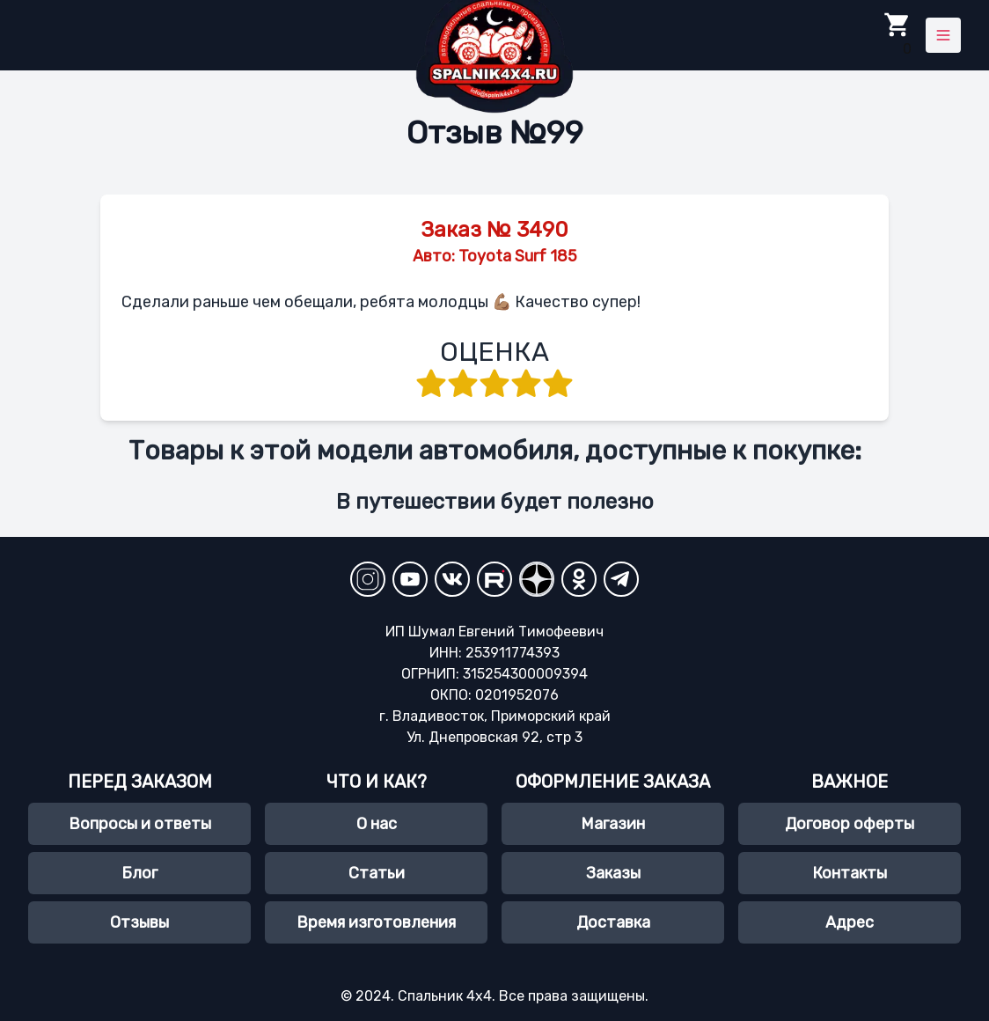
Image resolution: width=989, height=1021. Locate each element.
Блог (139, 873)
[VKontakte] (452, 579)
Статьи (376, 873)
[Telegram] (621, 579)
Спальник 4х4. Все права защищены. (521, 996)
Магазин (613, 824)
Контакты (849, 873)
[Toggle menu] (943, 35)
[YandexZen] (536, 579)
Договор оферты (849, 824)
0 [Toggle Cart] (897, 34)
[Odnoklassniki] (579, 579)
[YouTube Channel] (410, 579)
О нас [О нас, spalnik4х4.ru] (376, 824)
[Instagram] (367, 579)
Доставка (613, 922)
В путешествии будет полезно (495, 501)
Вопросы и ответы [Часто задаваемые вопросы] (140, 824)
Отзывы (139, 922)
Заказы (613, 873)
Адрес (849, 922)
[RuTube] (494, 579)
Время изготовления (376, 922)
